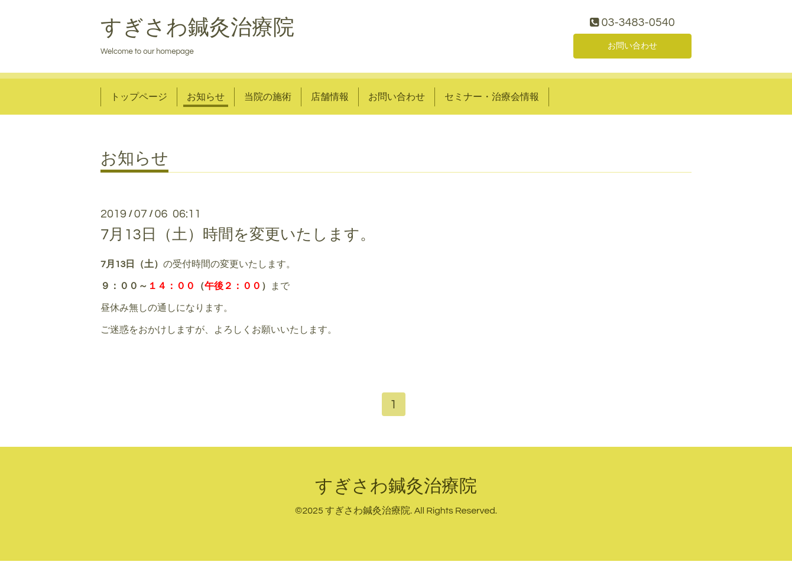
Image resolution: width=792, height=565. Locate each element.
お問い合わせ (632, 47)
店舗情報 (330, 99)
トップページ (139, 99)
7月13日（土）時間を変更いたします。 (237, 237)
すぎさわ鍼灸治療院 (197, 30)
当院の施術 (267, 99)
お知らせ (206, 99)
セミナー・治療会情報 (491, 99)
